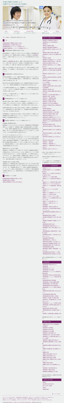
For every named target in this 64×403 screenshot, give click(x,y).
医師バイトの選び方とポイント (51, 203)
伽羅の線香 (46, 389)
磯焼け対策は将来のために (50, 355)
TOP (3, 37)
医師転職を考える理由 (49, 269)
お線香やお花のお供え (49, 384)
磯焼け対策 (46, 352)
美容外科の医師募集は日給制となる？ (52, 243)
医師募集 (7, 37)
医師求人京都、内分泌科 (49, 96)
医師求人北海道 (47, 57)
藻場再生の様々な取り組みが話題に (52, 334)
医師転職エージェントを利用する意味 (52, 303)
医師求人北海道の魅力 (49, 140)
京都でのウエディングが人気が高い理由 (40, 398)
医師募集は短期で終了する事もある (52, 245)
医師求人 (46, 43)
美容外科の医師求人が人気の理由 (51, 112)
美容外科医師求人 (48, 108)
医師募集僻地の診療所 (49, 246)
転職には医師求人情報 (49, 45)
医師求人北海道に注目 (49, 89)
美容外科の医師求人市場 (49, 124)
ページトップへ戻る (56, 393)
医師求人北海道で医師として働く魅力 (52, 61)
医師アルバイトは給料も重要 (50, 176)
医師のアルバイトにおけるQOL (51, 189)
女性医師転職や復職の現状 (50, 294)
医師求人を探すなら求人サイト (51, 148)
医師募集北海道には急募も (9, 180)
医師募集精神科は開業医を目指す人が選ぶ (12, 178)
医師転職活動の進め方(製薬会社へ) (52, 285)
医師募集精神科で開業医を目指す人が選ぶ (12, 43)
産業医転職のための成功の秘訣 (51, 283)
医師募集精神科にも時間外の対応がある (12, 44)
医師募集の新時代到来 (49, 238)
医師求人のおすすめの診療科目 (51, 103)
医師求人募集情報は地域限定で (51, 47)
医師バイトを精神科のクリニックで (52, 192)
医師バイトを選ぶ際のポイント (51, 201)
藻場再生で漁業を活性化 (49, 369)
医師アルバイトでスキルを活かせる (52, 183)
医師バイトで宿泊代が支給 (50, 194)
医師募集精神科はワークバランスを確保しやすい (14, 46)
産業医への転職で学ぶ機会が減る (51, 297)
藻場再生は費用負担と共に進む (51, 371)
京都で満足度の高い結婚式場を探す (22, 397)
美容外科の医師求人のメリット (51, 115)
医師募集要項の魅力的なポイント (51, 225)
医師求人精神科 (47, 84)
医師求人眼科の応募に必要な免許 (51, 52)
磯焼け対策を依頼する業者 (50, 357)
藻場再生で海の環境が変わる (50, 368)
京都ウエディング (6, 398)
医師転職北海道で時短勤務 (50, 280)
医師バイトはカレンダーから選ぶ (51, 196)
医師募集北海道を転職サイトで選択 (52, 252)
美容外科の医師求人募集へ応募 (51, 113)
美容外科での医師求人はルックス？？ (52, 117)
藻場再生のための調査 (49, 331)
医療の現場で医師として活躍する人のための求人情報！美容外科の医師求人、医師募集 (20, 402)
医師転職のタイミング (49, 268)
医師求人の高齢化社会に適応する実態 (52, 68)
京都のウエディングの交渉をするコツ (47, 397)
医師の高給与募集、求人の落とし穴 (52, 241)
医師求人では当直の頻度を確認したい (52, 94)
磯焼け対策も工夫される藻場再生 (51, 324)
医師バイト (46, 190)
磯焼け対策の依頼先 (48, 362)
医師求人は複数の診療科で (50, 99)
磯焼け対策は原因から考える (50, 354)
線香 (45, 382)
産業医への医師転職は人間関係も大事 (52, 313)
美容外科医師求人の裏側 (49, 110)
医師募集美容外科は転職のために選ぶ (52, 253)
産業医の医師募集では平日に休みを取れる (12, 182)
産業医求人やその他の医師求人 (51, 42)
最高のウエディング (13, 398)
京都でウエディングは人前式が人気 (35, 397)
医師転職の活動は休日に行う (50, 264)
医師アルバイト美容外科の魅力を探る (52, 182)
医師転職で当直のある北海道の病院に (52, 275)
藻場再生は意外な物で (49, 329)
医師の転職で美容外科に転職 (50, 308)
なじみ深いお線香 (48, 385)
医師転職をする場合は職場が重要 (51, 282)
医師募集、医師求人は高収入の (51, 206)
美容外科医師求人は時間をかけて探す (52, 119)
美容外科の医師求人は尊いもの (51, 63)
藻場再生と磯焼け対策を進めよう (51, 340)
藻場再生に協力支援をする (50, 333)
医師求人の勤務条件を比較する (51, 40)
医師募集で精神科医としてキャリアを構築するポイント (15, 48)
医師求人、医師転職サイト (50, 143)
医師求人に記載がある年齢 (50, 101)
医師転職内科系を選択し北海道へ (51, 296)
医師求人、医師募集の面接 (50, 98)
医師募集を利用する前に (49, 224)
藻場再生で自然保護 (48, 327)
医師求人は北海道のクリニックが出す (52, 59)
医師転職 (46, 266)
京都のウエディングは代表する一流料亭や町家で (25, 398)
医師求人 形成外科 (48, 141)
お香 (45, 387)
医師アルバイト (47, 168)
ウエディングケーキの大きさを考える (9, 397)
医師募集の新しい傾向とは (50, 239)
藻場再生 (46, 326)
